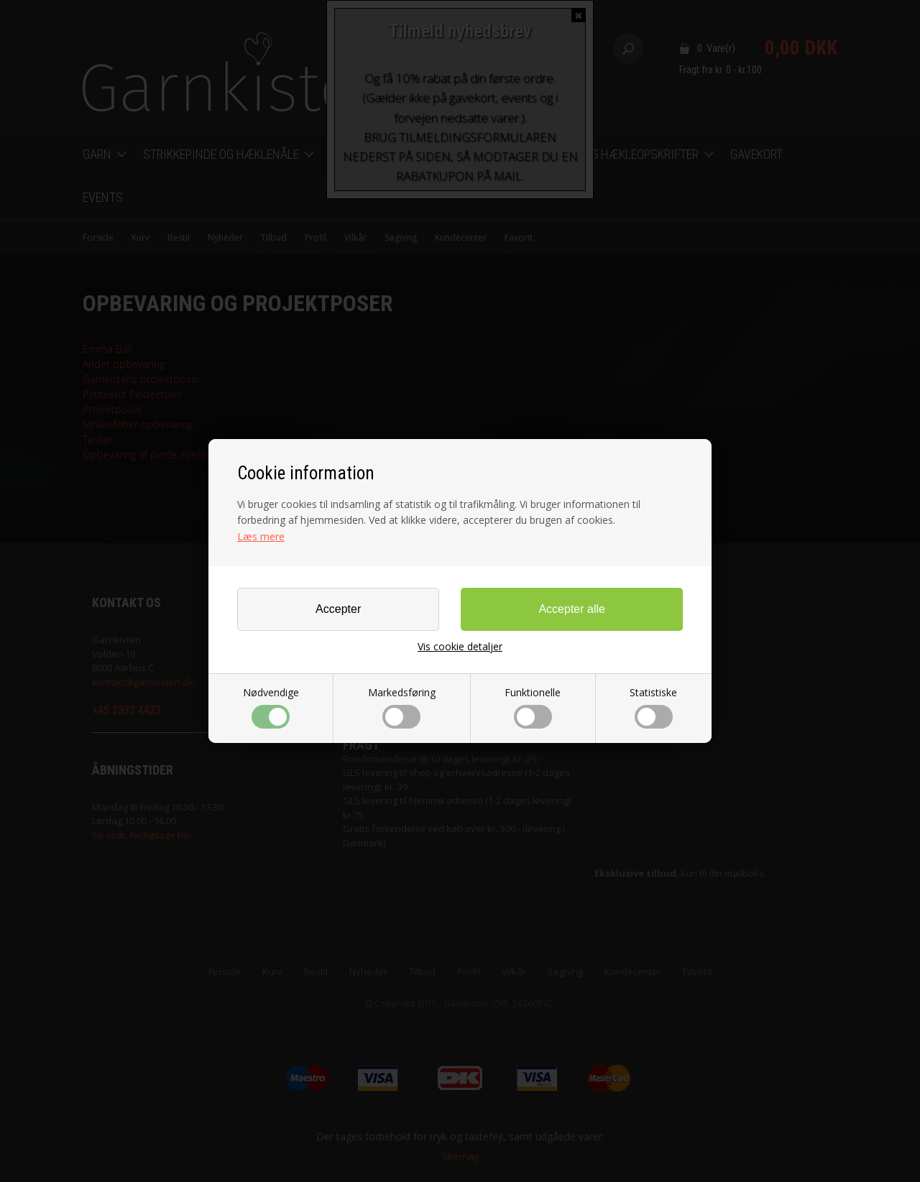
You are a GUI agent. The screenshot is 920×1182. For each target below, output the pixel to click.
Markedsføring (402, 707)
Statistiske (653, 707)
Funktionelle (533, 707)
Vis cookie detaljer (460, 647)
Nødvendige (271, 707)
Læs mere (261, 536)
